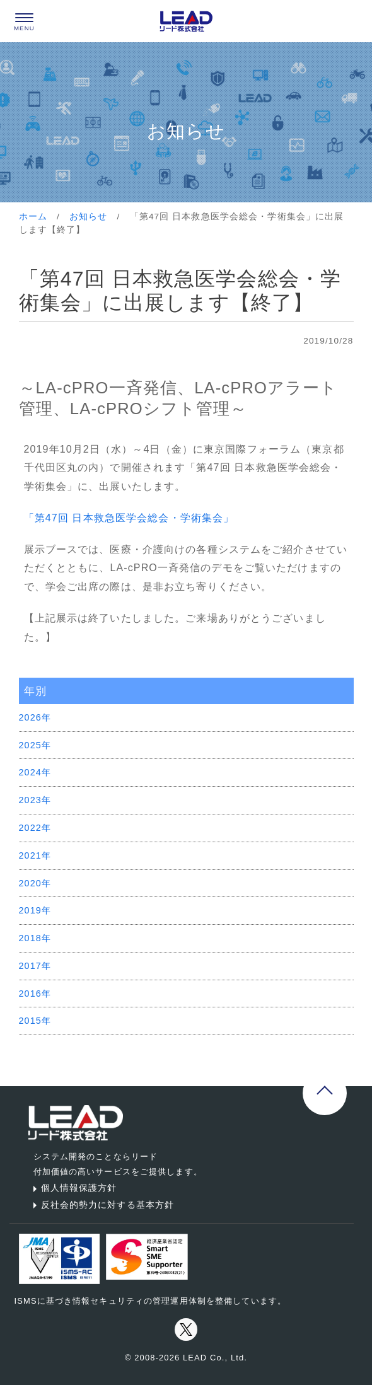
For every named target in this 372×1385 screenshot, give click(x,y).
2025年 (35, 745)
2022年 (35, 828)
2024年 (35, 772)
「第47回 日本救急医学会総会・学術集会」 (129, 518)
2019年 (35, 910)
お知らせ (88, 216)
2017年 (35, 966)
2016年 (35, 993)
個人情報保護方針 (72, 1188)
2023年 (35, 800)
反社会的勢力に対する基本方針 (101, 1205)
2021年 (35, 855)
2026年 (35, 717)
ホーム (33, 216)
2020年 (35, 883)
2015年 (35, 1021)
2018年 (35, 938)
